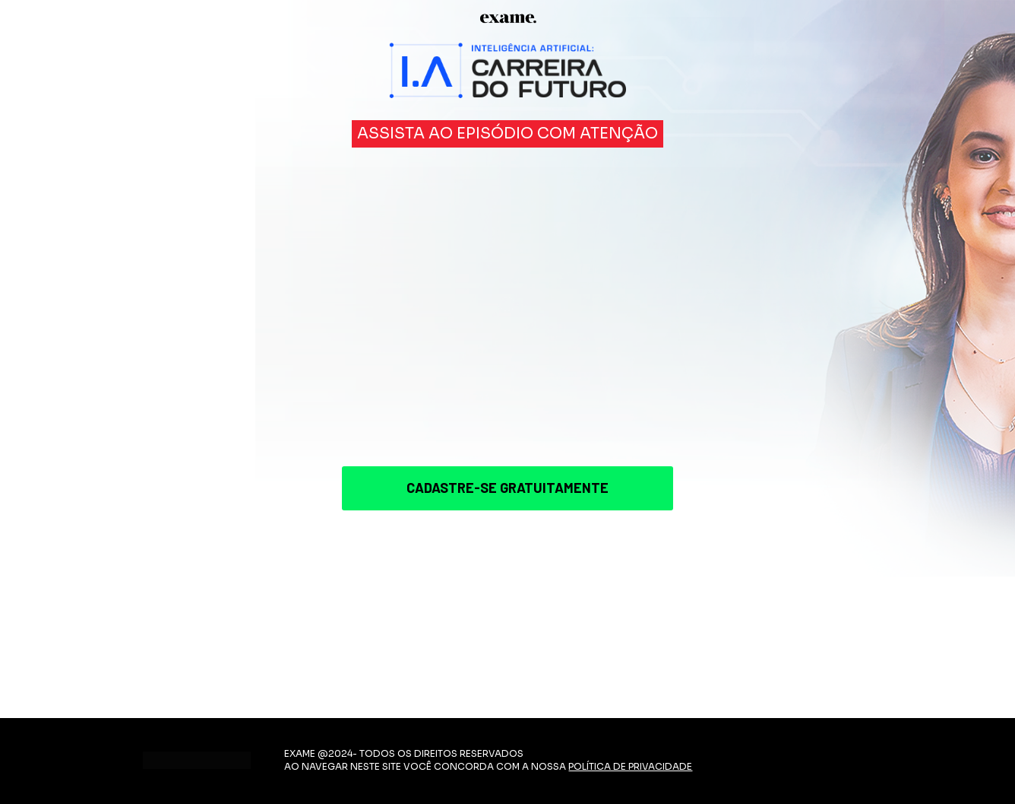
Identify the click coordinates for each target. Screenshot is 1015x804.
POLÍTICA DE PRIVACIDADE (630, 766)
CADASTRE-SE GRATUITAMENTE (507, 487)
